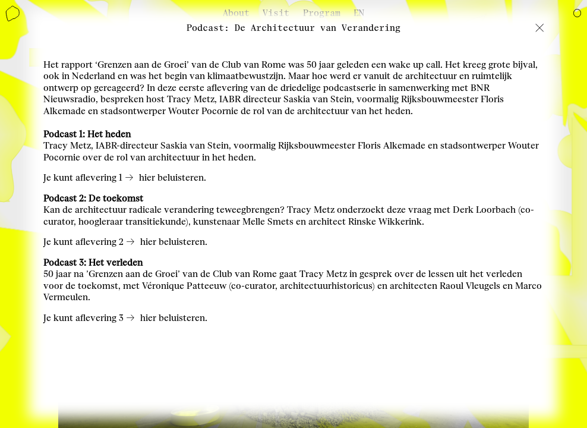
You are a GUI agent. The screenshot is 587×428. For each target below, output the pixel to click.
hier (147, 178)
